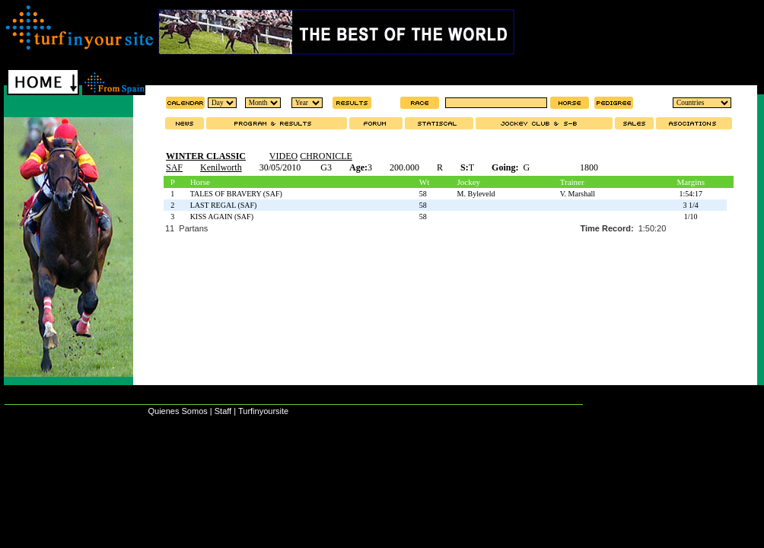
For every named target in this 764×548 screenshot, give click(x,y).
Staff (223, 411)
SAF (174, 167)
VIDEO (283, 156)
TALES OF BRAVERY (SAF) (236, 194)
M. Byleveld (476, 194)
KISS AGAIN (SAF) (221, 216)
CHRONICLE (326, 156)
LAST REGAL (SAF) (223, 205)
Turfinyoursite (263, 411)
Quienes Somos (177, 411)
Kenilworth (221, 167)
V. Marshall (577, 194)
